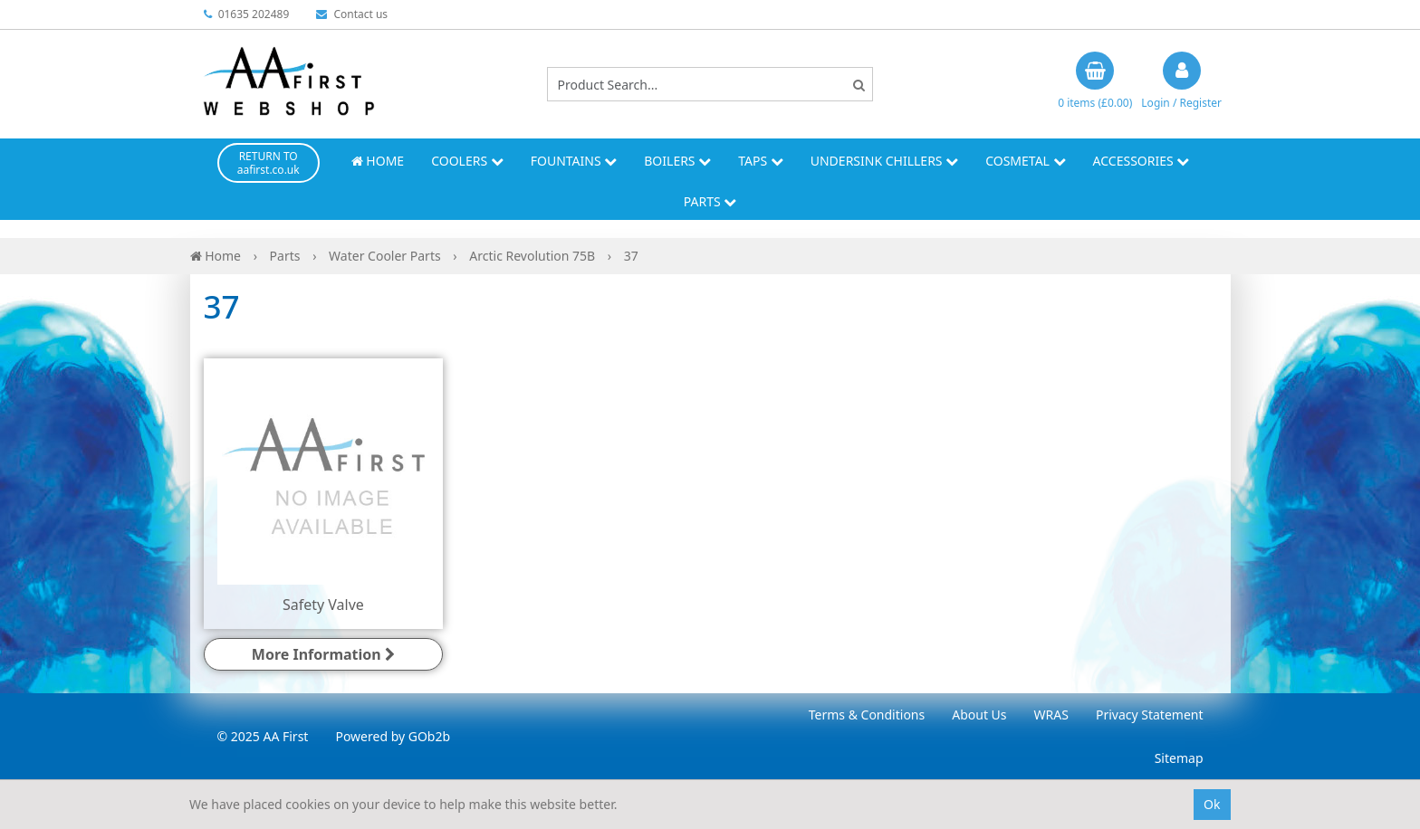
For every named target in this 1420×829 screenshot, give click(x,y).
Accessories (1141, 160)
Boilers (677, 160)
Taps (760, 160)
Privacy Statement (1150, 714)
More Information (323, 654)
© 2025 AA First (263, 736)
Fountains (574, 160)
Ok (1212, 804)
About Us (979, 714)
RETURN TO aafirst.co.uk (268, 162)
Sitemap (1179, 758)
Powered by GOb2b (392, 736)
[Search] (859, 84)
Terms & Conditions (867, 714)
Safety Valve (323, 605)
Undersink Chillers (884, 160)
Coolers (467, 160)
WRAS (1051, 714)
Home (377, 160)
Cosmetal (1025, 160)
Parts (710, 201)
